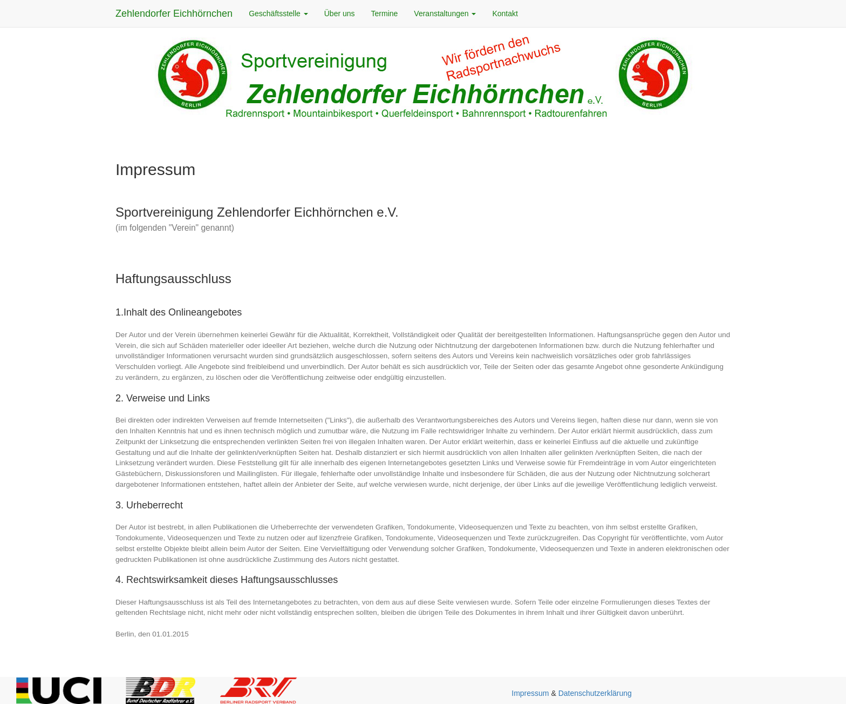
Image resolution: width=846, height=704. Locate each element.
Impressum (530, 693)
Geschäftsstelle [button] (278, 13)
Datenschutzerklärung (595, 693)
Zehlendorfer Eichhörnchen (174, 13)
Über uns (339, 13)
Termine (384, 13)
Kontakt (504, 13)
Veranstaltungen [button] (445, 13)
